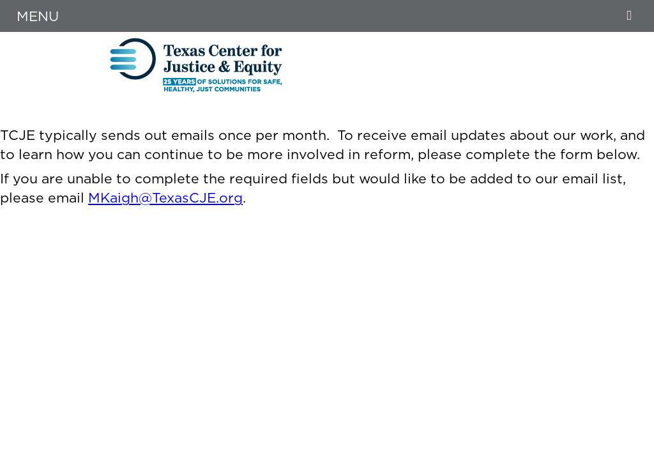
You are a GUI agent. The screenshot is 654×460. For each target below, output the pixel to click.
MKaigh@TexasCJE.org (165, 197)
